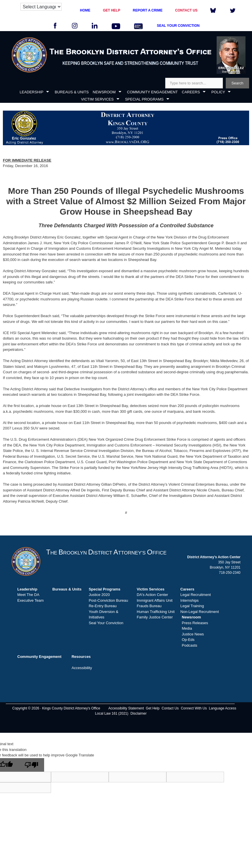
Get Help (152, 708)
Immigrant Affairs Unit (154, 600)
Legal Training (192, 606)
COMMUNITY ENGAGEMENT (152, 92)
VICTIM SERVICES (97, 99)
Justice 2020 (99, 594)
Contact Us (169, 708)
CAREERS (191, 92)
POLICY (218, 92)
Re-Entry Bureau (103, 606)
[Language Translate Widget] (41, 7)
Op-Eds (188, 639)
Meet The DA (28, 594)
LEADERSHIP (31, 92)
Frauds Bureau (149, 606)
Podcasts (189, 645)
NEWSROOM (104, 92)
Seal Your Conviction (106, 623)
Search (237, 83)
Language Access (222, 708)
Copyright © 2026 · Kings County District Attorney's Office (56, 708)
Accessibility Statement (126, 708)
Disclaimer (138, 713)
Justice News (193, 634)
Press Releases (195, 623)
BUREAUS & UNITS (72, 92)
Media (187, 628)
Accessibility (82, 668)
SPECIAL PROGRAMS (144, 99)
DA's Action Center (152, 594)
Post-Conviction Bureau (108, 600)
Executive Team (30, 600)
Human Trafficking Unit (155, 611)
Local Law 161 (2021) (111, 713)
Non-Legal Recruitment (199, 611)
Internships (189, 600)
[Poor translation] (31, 765)
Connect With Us (194, 708)
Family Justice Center (155, 617)
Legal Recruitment (195, 594)
